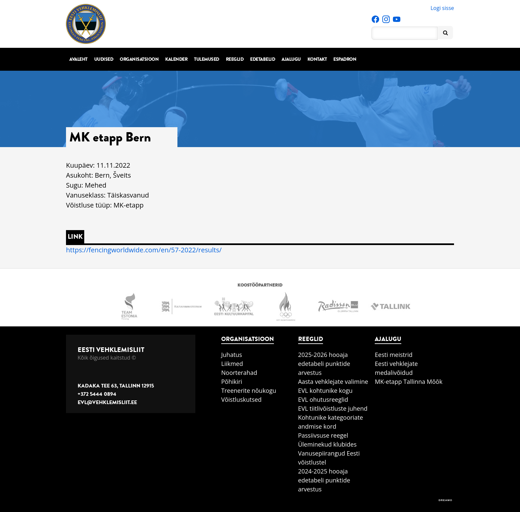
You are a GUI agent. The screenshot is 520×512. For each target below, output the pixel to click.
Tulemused (206, 59)
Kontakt (317, 59)
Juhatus (231, 355)
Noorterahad (239, 373)
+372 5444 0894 (97, 394)
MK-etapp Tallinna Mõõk (408, 381)
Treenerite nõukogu (248, 390)
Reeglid (235, 59)
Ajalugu (291, 59)
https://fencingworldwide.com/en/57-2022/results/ (144, 249)
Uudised (103, 59)
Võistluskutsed (241, 399)
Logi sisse (442, 8)
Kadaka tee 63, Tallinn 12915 (116, 386)
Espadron (344, 59)
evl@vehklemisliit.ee (107, 402)
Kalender (176, 59)
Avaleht (78, 59)
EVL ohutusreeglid (323, 399)
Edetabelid (262, 59)
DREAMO (445, 500)
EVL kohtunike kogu (325, 390)
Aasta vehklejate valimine (333, 381)
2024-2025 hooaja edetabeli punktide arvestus (324, 480)
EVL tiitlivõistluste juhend (332, 408)
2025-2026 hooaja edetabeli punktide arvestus (324, 364)
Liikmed (232, 364)
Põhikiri (231, 381)
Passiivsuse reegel (323, 435)
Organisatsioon (139, 59)
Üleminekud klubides (327, 444)
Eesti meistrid (394, 355)
